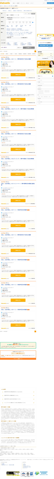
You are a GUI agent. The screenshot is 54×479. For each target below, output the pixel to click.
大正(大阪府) (2, 454)
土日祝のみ (9, 44)
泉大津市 (12, 449)
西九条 (1, 453)
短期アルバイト (45, 459)
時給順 (11, 53)
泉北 (30, 459)
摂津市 (32, 449)
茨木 (18, 454)
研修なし (16, 43)
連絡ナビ (14, 3)
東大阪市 (5, 449)
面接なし (9, 43)
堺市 (9, 449)
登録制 (29, 42)
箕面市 (1, 450)
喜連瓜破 (9, 454)
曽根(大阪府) (46, 96)
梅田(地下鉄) (17, 453)
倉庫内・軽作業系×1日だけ (28, 10)
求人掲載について (46, 0)
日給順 (16, 53)
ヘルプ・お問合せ (51, 0)
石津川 (25, 453)
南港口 (1, 455)
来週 (30, 25)
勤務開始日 (20, 53)
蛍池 (49, 96)
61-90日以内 (26, 30)
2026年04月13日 (47, 90)
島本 (25, 454)
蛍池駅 (6, 214)
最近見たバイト (49, 35)
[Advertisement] (18, 337)
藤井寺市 (28, 449)
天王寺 (22, 453)
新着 (8, 42)
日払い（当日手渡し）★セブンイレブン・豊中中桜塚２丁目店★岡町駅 (17, 158)
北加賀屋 (4, 453)
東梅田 (32, 454)
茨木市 (20, 449)
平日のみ (29, 43)
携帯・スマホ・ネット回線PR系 (26, 33)
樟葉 (16, 454)
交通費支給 (23, 44)
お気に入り (27, 3)
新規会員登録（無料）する (45, 45)
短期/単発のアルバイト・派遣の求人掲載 (8, 464)
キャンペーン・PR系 (17, 33)
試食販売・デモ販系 (29, 32)
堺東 (28, 453)
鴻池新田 (13, 453)
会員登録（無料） (50, 3)
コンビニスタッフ (41, 83)
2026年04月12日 (41, 90)
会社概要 (3, 463)
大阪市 (1, 449)
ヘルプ (24, 463)
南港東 (31, 453)
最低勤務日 (24, 53)
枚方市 (16, 449)
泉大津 (13, 454)
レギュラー (32, 3)
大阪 (5, 454)
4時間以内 (16, 44)
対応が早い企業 (23, 43)
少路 (39, 96)
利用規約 (24, 464)
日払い (22, 42)
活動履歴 (18, 3)
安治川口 (9, 453)
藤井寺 (29, 454)
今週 (25, 25)
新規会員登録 (44, 38)
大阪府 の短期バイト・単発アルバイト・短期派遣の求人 (8, 459)
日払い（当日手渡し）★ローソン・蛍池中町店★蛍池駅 (14, 209)
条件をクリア (20, 47)
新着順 (7, 53)
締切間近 (16, 42)
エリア (26, 13)
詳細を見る (18, 74)
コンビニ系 (4, 61)
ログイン (44, 3)
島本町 (24, 449)
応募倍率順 (33, 53)
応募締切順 (29, 53)
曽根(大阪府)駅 (7, 189)
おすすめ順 (2, 53)
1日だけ (40, 87)
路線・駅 (29, 13)
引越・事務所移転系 (10, 33)
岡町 (42, 96)
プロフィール (23, 3)
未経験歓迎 (30, 44)
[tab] (41, 35)
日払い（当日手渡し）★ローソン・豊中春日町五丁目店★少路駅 (16, 59)
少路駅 (6, 63)
